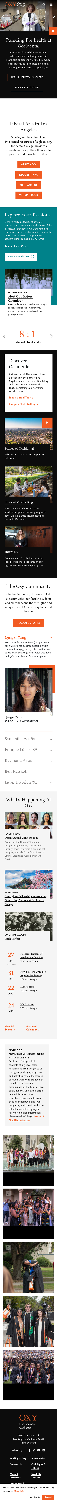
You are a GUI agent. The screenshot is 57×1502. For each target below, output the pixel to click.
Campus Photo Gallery (22, 404)
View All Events (9, 1028)
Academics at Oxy (15, 246)
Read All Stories (28, 623)
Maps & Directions (15, 1476)
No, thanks (35, 1497)
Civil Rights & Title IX (38, 1466)
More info (19, 1491)
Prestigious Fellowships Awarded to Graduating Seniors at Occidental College (25, 900)
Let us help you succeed (27, 77)
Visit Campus (28, 185)
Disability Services (36, 1476)
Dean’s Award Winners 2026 (21, 838)
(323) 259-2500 (28, 1443)
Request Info (28, 174)
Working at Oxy (18, 1458)
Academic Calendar (32, 1028)
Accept (48, 1497)
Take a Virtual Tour (20, 397)
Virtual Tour (28, 195)
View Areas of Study (19, 256)
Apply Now (28, 164)
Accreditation (38, 1458)
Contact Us (16, 1464)
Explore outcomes (27, 87)
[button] (3, 16)
